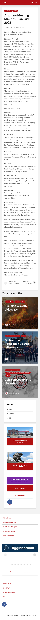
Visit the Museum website (20, 441)
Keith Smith (10, 301)
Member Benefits (9, 592)
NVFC (23, 301)
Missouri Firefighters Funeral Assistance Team (20, 480)
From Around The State (13, 336)
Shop (5, 597)
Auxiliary (8, 11)
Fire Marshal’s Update (10, 527)
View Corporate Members (20, 572)
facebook (9, 502)
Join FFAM (6, 588)
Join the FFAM (20, 488)
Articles (9, 409)
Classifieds (7, 518)
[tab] (9, 564)
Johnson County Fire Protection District (18, 372)
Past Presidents (8, 536)
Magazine (10, 414)
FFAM (8, 325)
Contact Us (20, 495)
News (15, 11)
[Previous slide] (5, 554)
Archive (9, 418)
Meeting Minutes (9, 531)
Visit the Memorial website (20, 466)
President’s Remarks (10, 522)
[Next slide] (34, 554)
